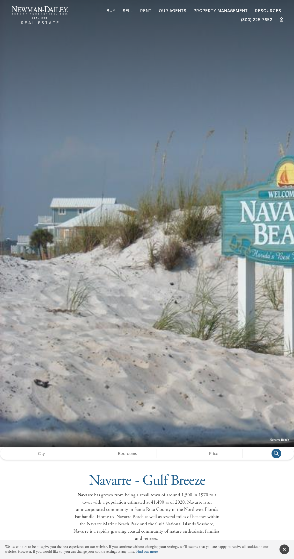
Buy (111, 11)
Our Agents (172, 11)
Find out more (147, 551)
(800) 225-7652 (256, 20)
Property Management (221, 11)
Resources (268, 11)
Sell (128, 11)
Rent (146, 11)
